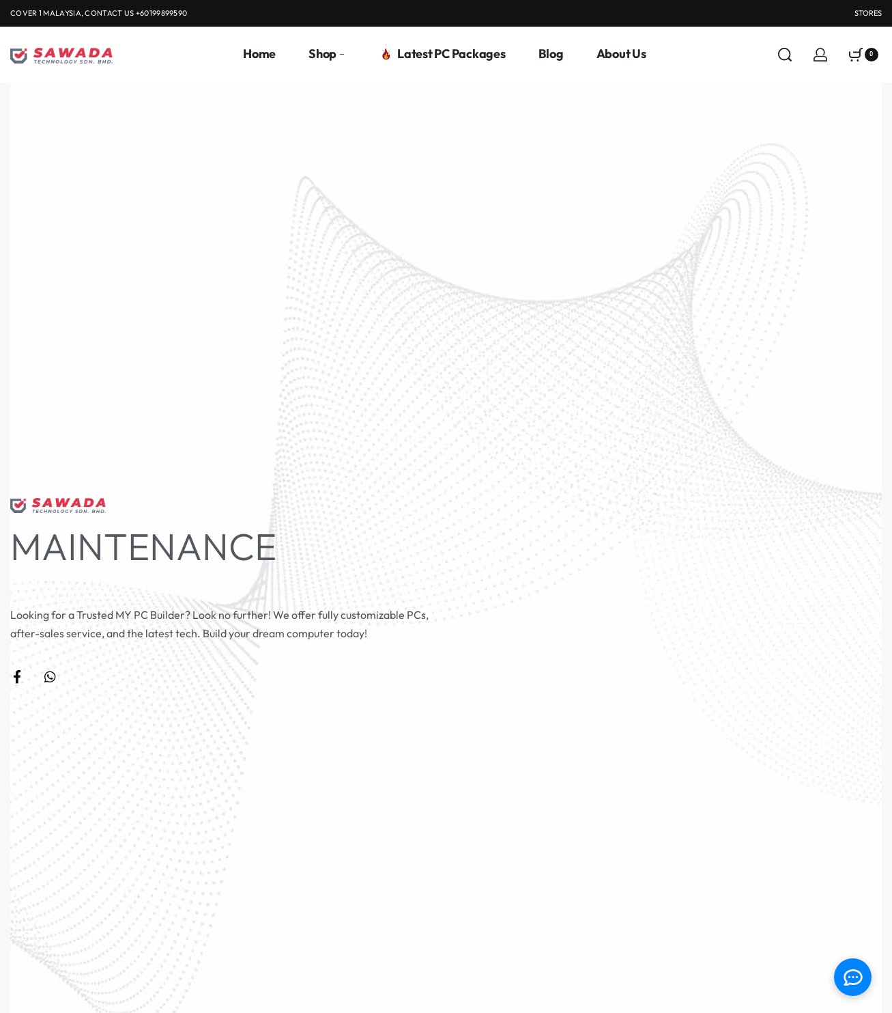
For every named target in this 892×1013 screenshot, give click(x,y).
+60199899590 (162, 13)
